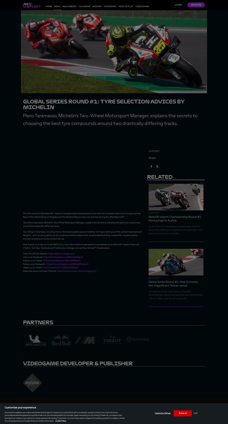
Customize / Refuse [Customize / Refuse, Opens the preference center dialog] (163, 413)
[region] (114, 413)
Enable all (183, 413)
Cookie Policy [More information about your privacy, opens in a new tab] (60, 421)
